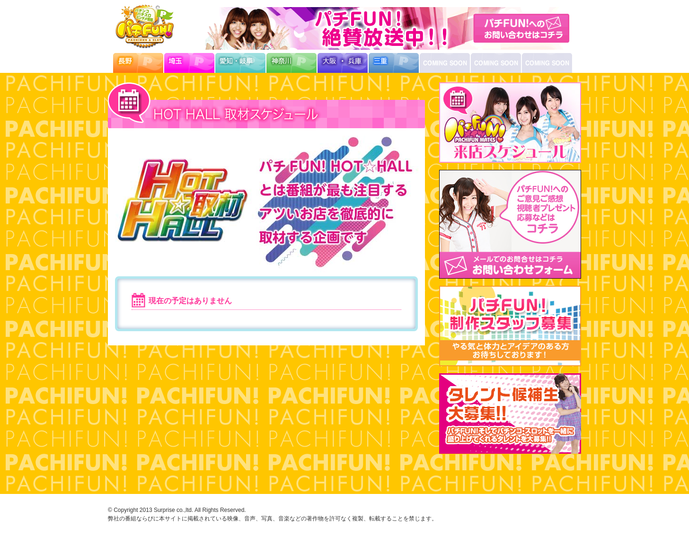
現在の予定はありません (190, 301)
